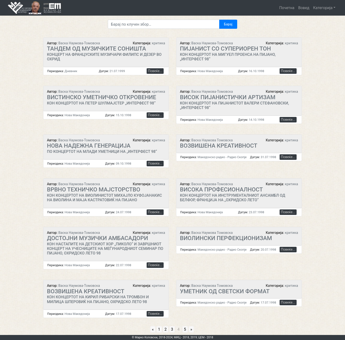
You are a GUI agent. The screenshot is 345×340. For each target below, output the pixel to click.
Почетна (286, 8)
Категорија (323, 8)
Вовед (303, 8)
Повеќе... (155, 71)
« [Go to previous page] (153, 329)
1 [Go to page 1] (159, 329)
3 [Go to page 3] (172, 329)
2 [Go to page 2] (166, 329)
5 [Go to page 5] (185, 329)
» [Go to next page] (191, 329)
